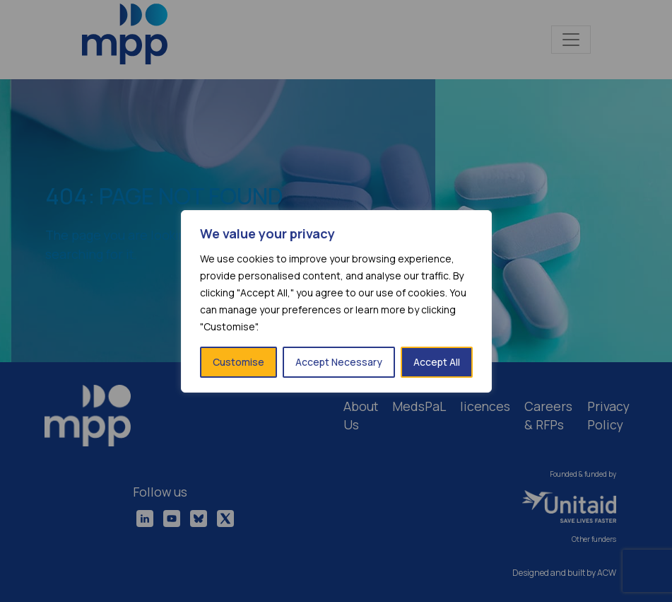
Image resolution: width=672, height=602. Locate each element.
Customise (238, 362)
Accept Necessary (338, 362)
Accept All (436, 362)
